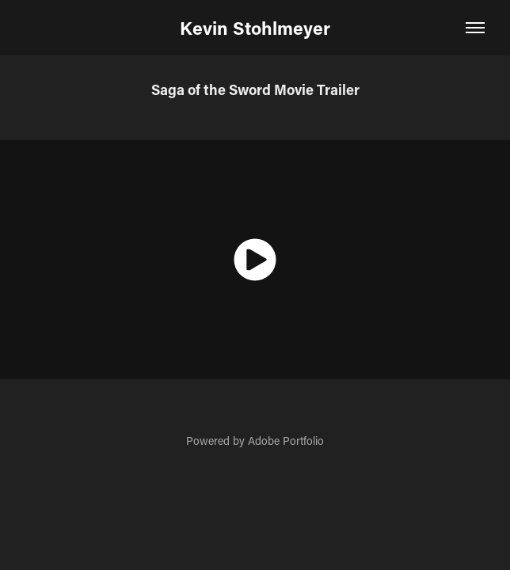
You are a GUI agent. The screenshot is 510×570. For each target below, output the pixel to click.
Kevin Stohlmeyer (255, 28)
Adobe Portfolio (286, 440)
